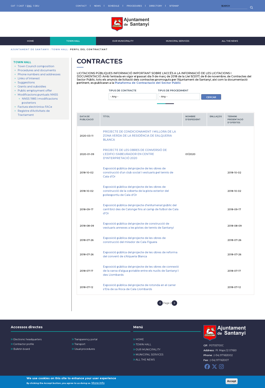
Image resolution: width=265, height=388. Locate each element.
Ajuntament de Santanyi (30, 49)
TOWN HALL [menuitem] (22, 62)
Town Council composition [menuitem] (36, 66)
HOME (30, 41)
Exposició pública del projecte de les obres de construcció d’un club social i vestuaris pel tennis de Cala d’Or (138, 172)
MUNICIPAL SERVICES (177, 41)
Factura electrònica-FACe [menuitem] (35, 106)
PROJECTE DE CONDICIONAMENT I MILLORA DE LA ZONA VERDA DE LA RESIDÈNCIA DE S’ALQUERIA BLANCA (139, 135)
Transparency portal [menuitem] (85, 339)
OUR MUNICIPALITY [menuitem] (148, 349)
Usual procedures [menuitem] (84, 349)
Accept (231, 381)
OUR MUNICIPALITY (123, 41)
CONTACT (81, 6)
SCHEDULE (113, 6)
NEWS (97, 6)
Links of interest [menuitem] (29, 78)
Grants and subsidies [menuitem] (32, 86)
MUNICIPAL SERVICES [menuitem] (149, 354)
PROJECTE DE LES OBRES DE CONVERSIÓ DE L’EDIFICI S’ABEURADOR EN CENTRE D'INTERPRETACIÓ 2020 (135, 154)
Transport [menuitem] (79, 344)
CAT (13, 6)
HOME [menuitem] (140, 339)
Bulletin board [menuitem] (21, 349)
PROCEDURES (134, 6)
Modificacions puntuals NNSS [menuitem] (38, 94)
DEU (37, 6)
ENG (29, 6)
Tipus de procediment (173, 90)
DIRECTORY (155, 6)
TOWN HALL (73, 41)
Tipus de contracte (122, 90)
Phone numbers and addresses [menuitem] (39, 74)
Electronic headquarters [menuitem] (27, 339)
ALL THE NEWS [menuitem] (145, 359)
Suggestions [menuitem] (26, 82)
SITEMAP (174, 6)
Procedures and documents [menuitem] (37, 70)
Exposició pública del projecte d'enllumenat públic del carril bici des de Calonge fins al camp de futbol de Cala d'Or (140, 209)
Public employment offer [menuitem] (35, 90)
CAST (21, 6)
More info (98, 383)
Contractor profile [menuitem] (23, 344)
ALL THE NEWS (230, 41)
